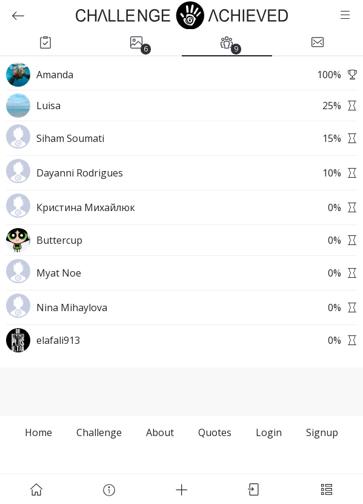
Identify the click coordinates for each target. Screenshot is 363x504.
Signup (322, 432)
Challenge (99, 432)
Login (269, 432)
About (160, 432)
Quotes (214, 432)
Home (38, 432)
